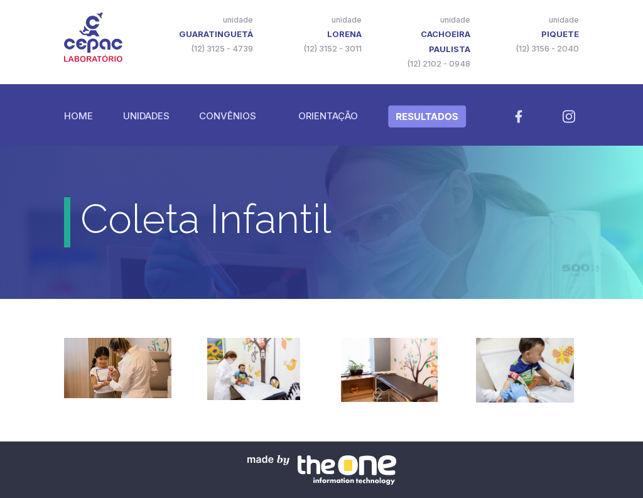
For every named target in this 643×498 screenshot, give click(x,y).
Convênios (227, 116)
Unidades (146, 116)
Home (78, 116)
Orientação (328, 116)
